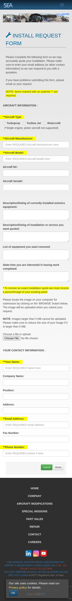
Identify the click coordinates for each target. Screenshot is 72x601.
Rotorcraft (53, 123)
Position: (8, 390)
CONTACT (34, 534)
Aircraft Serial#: (13, 181)
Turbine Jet (34, 123)
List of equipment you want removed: (26, 246)
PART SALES (34, 519)
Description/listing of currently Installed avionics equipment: (34, 204)
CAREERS (34, 542)
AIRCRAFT (34, 503)
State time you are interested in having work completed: (31, 266)
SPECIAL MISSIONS (34, 511)
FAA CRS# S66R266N (15, 572)
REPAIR (35, 526)
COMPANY (34, 495)
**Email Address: (13, 418)
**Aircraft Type (12, 117)
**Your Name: (11, 361)
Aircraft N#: (10, 166)
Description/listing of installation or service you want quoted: (33, 226)
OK (13, 592)
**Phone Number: (14, 447)
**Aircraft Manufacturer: (18, 138)
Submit (46, 467)
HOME (35, 488)
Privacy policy (18, 587)
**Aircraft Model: (13, 152)
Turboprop (13, 123)
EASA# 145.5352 (38, 572)
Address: (9, 404)
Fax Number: (11, 432)
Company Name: (13, 376)
